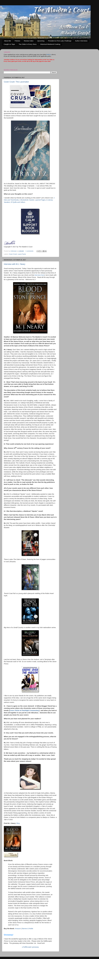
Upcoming (40, 41)
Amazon (18, 928)
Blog (18, 823)
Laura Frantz (22, 254)
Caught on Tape (9, 44)
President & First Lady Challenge (59, 41)
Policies (17, 41)
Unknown (14, 251)
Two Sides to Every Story (28, 44)
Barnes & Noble (27, 928)
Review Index (28, 41)
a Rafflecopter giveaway (30, 947)
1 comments (29, 251)
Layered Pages (40, 200)
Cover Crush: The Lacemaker (16, 82)
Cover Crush (13, 254)
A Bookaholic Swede (27, 200)
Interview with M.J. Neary (14, 264)
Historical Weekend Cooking (50, 44)
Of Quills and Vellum (18, 202)
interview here (39, 275)
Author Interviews (81, 41)
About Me (7, 41)
